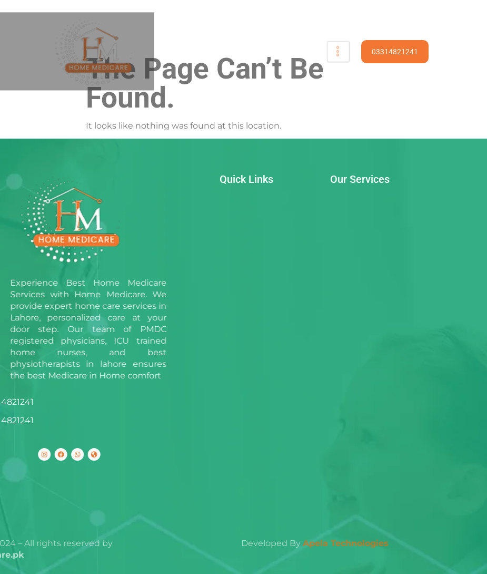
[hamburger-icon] (332, 52)
